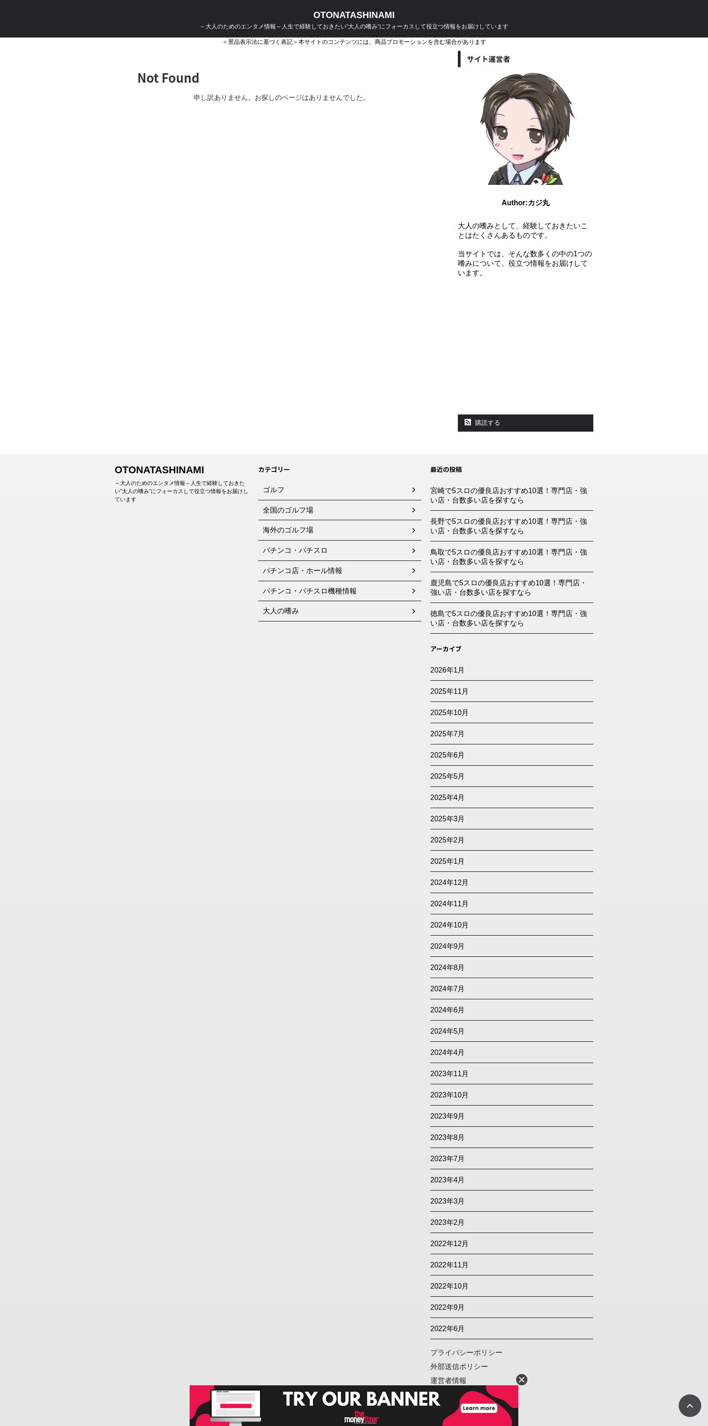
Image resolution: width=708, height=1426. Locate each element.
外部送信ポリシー (459, 1366)
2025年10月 (449, 712)
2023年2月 (447, 1222)
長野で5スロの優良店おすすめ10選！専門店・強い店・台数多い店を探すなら (508, 526)
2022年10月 (449, 1286)
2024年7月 (447, 989)
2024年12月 (449, 882)
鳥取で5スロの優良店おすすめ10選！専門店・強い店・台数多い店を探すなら (508, 556)
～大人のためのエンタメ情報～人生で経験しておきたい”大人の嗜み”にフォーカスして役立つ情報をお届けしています (181, 491)
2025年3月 (447, 819)
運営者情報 (448, 1380)
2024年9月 (447, 946)
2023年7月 (447, 1158)
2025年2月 (447, 840)
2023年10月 (449, 1095)
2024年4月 (447, 1052)
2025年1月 (447, 861)
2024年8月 (447, 967)
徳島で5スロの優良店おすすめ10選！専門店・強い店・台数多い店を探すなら (508, 618)
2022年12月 (449, 1243)
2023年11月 (449, 1074)
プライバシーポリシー (466, 1352)
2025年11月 (449, 691)
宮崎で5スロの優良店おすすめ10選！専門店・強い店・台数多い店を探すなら (508, 495)
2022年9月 (447, 1307)
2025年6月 (447, 755)
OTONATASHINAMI (354, 15)
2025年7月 (447, 734)
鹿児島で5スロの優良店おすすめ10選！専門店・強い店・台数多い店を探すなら (508, 587)
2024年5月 (447, 1031)
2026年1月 (447, 670)
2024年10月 (449, 925)
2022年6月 (447, 1328)
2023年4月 (447, 1180)
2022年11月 (449, 1265)
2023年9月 (447, 1116)
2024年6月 (447, 1010)
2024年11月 (449, 904)
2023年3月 (447, 1201)
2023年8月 (447, 1137)
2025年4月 (447, 797)
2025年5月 (447, 776)
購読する (482, 422)
